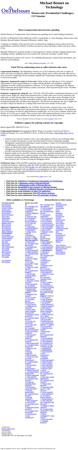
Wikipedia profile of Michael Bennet (34, 183)
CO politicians (6, 260)
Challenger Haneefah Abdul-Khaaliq (30, 383)
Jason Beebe (46, 341)
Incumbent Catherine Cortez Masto (45, 279)
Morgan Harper (47, 306)
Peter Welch (46, 400)
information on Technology (51, 181)
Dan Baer (5, 242)
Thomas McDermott (28, 391)
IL (25, 372)
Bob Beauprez (6, 205)
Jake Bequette (31, 250)
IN (25, 379)
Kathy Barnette (47, 360)
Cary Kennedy (6, 206)
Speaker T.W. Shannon (47, 325)
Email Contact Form (8, 429)
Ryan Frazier (6, 255)
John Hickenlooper (8, 221)
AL (26, 220)
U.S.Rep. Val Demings (30, 322)
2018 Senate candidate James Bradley (30, 275)
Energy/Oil (59, 215)
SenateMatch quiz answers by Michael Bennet (37, 187)
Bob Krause (31, 355)
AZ (26, 254)
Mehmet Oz (46, 368)
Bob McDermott (32, 343)
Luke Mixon (30, 414)
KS (26, 394)
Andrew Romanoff (7, 237)
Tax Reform (59, 237)
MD (41, 205)
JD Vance (45, 302)
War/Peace (59, 240)
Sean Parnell (46, 365)
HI (25, 340)
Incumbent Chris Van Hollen (47, 205)
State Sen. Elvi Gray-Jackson (31, 217)
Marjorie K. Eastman (44, 253)
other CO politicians (42, 191)
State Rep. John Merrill (31, 239)
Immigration (59, 230)
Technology (59, 238)
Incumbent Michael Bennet (30, 286)
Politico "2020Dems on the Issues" (37, 63)
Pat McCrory (46, 245)
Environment (60, 216)
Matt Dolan (45, 308)
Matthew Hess (6, 223)
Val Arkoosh (46, 350)
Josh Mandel (46, 301)
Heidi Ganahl (6, 218)
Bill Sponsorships (61, 248)
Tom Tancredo (6, 228)
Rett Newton (46, 248)
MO (41, 211)
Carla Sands (46, 351)
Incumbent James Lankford (45, 310)
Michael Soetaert (28, 398)
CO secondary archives (47, 195)
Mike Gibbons (46, 304)
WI (41, 409)
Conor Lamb (46, 363)
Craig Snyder (46, 367)
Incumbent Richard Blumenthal (29, 300)
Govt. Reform (60, 223)
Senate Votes (60, 247)
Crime (58, 210)
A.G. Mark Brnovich (29, 263)
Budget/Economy (61, 205)
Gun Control (60, 225)
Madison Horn (46, 314)
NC (41, 235)
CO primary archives (46, 193)
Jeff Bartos (45, 348)
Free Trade (59, 221)
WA (41, 402)
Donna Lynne (6, 210)
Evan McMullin (47, 394)
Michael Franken (28, 352)
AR (26, 243)
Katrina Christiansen (44, 259)
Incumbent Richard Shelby (30, 220)
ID (25, 362)
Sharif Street (46, 362)
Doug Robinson (7, 211)
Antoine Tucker (47, 287)
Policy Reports (60, 252)
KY (26, 404)
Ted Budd (45, 243)
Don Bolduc (46, 272)
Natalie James (31, 252)
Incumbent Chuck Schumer (45, 285)
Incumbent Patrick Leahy (45, 396)
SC (41, 373)
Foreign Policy (60, 220)
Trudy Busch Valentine (45, 215)
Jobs (57, 232)
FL (26, 318)
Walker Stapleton (7, 232)
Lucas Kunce (46, 223)
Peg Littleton (6, 254)
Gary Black (30, 335)
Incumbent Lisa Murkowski (31, 207)
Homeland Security (62, 228)
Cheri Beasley (46, 247)
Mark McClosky (47, 225)
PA (41, 343)
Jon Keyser (5, 250)
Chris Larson (46, 419)
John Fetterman (43, 354)
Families (58, 218)
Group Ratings (60, 254)
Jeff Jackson (46, 250)
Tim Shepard (46, 228)
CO (26, 286)
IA (25, 345)
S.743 (39, 118)
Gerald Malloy (46, 399)
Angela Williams (7, 238)
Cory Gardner (6, 240)
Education (59, 213)
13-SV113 (50, 118)
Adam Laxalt (46, 282)
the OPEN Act (31, 169)
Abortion (58, 203)
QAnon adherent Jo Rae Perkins (46, 339)
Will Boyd (30, 242)
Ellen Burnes (6, 245)
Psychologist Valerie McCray (30, 388)
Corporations (60, 208)
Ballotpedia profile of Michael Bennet (35, 185)
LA (26, 411)
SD (41, 380)
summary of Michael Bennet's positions (36, 189)
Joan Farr (30, 402)
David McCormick (44, 371)
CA (26, 270)
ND (41, 255)
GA (26, 328)
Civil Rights (59, 206)
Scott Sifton (46, 220)
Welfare (58, 242)
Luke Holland (44, 319)
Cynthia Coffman (7, 208)
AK (26, 206)
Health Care (59, 226)
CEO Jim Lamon (29, 258)
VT (41, 395)
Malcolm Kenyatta (44, 357)
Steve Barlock (6, 226)
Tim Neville (5, 257)
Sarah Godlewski (43, 415)
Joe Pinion (45, 289)
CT (26, 299)
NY (41, 284)
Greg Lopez (5, 216)
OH (41, 291)
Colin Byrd (45, 210)
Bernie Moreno (42, 295)
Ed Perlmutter (6, 213)
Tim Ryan (45, 297)
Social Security (60, 235)
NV (41, 277)
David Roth (30, 365)
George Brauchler (7, 215)
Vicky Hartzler (46, 226)
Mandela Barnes (44, 421)
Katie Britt (30, 230)
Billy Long (45, 230)
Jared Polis (5, 220)
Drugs (58, 211)
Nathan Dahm (46, 321)
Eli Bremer (30, 289)
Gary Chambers (28, 416)
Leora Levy (30, 304)
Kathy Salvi (30, 377)
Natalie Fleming (32, 370)
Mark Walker (46, 242)
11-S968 (40, 176)
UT (41, 387)
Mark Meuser (31, 284)
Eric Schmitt (46, 221)
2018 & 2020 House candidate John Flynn (30, 311)
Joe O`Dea (30, 297)
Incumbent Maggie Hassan (45, 269)
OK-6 (42, 309)
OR (41, 335)
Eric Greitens (46, 218)
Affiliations (59, 250)
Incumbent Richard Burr (45, 236)
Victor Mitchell (6, 230)
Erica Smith (44, 240)
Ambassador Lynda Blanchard (30, 227)
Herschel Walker (29, 337)
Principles (59, 233)
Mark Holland (31, 400)
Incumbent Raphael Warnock (31, 329)
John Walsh (5, 248)
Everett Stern (46, 346)
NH (41, 269)
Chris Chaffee (46, 208)
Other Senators (61, 245)
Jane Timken (46, 299)
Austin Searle (46, 392)
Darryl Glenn (6, 243)
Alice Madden (6, 235)
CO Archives (6, 262)
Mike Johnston (6, 225)
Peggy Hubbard (32, 375)
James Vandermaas (29, 367)
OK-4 (42, 316)
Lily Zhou (30, 279)
